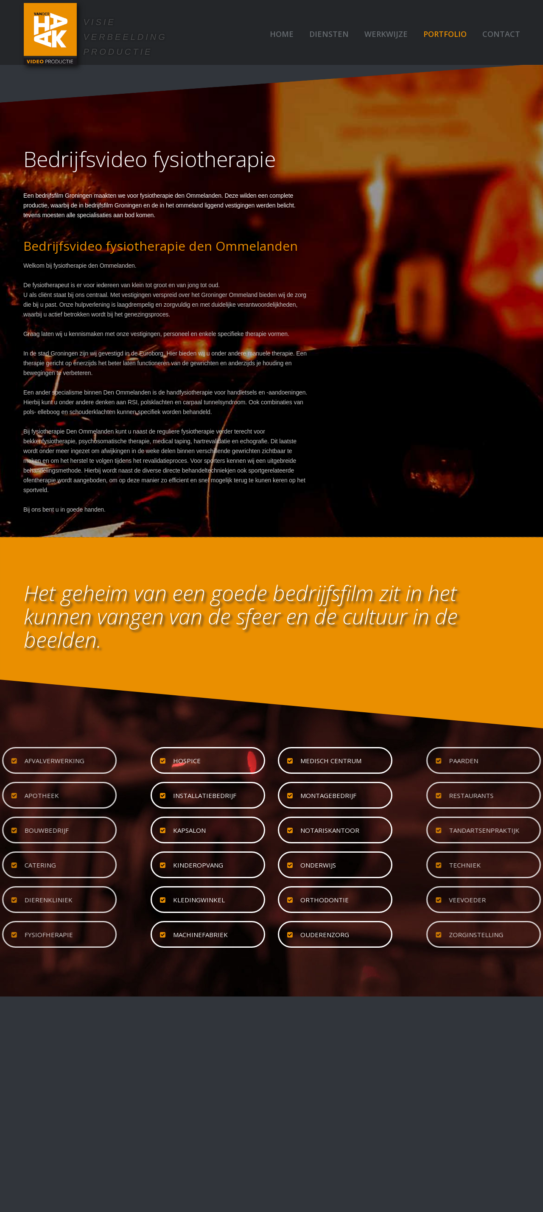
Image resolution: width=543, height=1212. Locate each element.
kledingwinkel (199, 900)
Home (282, 34)
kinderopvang (198, 865)
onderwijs (318, 865)
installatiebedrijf (204, 795)
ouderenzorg (324, 934)
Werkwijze (386, 34)
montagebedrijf (328, 795)
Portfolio (445, 34)
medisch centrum (330, 760)
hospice (187, 760)
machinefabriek (200, 934)
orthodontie (324, 900)
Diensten (329, 34)
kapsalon (189, 830)
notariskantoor (329, 830)
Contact (501, 34)
